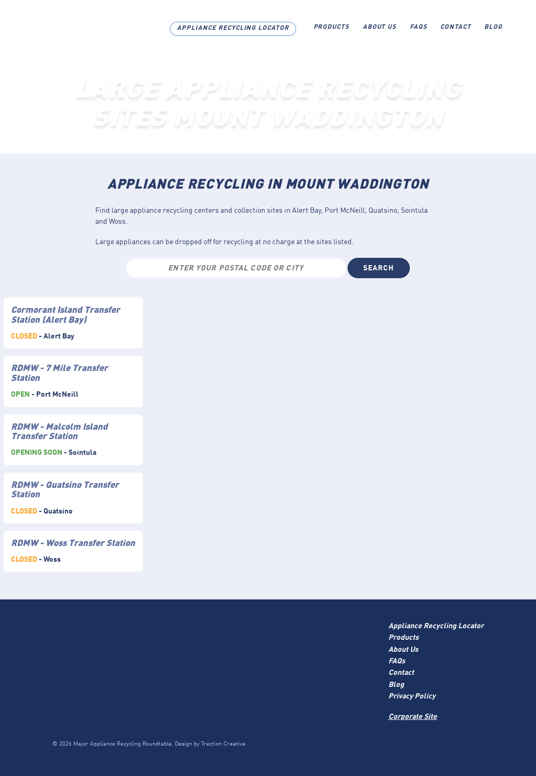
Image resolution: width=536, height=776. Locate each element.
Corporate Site (412, 716)
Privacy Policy (412, 696)
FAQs (418, 27)
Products (332, 27)
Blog (493, 27)
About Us (380, 27)
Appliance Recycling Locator (233, 28)
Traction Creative (223, 744)
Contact (455, 27)
